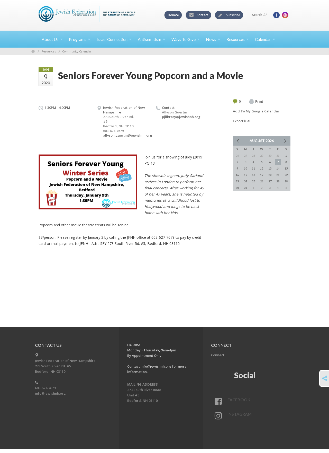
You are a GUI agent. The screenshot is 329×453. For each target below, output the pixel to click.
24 (245, 181)
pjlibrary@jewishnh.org (181, 116)
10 (245, 168)
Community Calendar (77, 51)
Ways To (185, 39)
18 (253, 174)
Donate (173, 15)
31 (245, 187)
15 (286, 168)
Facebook (238, 399)
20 (269, 174)
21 (277, 174)
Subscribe (229, 15)
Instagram (239, 414)
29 (286, 181)
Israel (114, 39)
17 (245, 174)
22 (286, 174)
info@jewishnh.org (50, 393)
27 (269, 181)
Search (259, 15)
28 (277, 181)
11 (253, 168)
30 (237, 187)
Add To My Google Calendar (256, 111)
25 (253, 181)
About (52, 39)
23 (237, 181)
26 (261, 181)
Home (33, 51)
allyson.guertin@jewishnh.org (127, 135)
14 (277, 168)
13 (269, 168)
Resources (48, 51)
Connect (217, 355)
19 (261, 174)
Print (256, 101)
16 (237, 174)
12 (261, 168)
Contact (198, 15)
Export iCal (241, 121)
